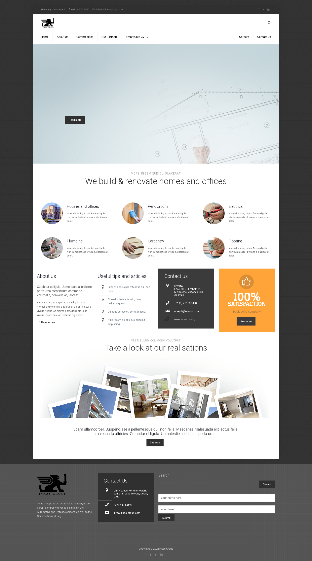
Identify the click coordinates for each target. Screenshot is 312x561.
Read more (75, 119)
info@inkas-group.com (109, 9)
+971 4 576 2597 (80, 9)
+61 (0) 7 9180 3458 (185, 303)
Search (164, 475)
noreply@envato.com (186, 311)
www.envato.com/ (184, 319)
